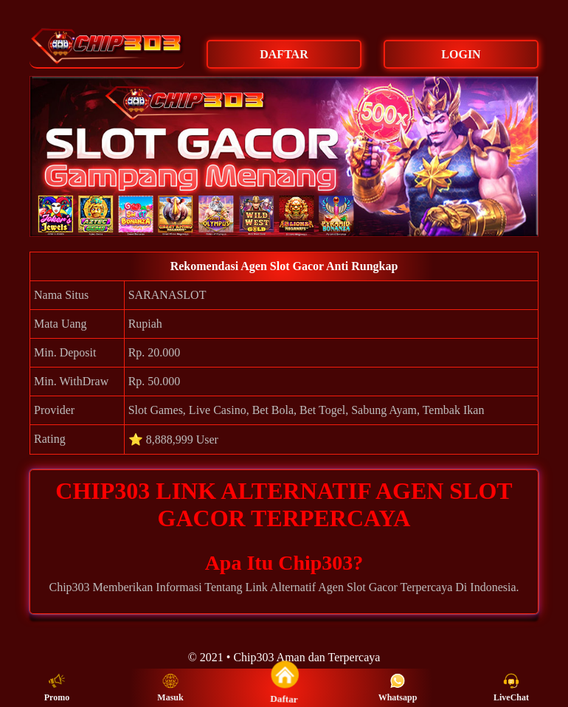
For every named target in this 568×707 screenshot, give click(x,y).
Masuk (170, 687)
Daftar (284, 687)
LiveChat (511, 687)
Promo (56, 687)
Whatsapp (398, 687)
